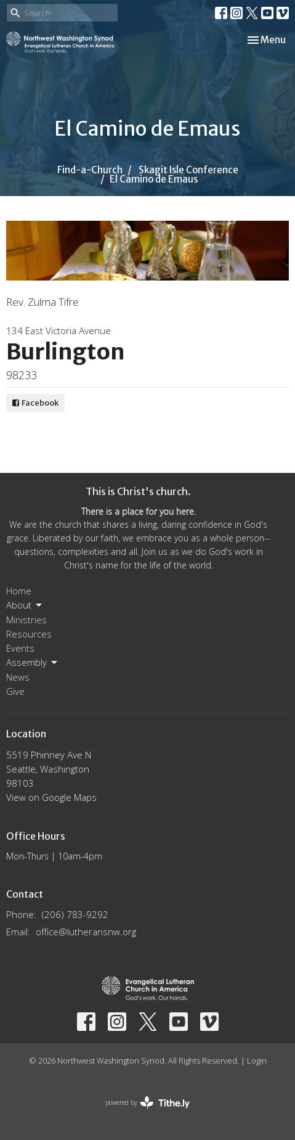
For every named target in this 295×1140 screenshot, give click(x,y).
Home (18, 590)
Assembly (32, 662)
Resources (29, 634)
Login (257, 1060)
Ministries (26, 619)
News (18, 677)
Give (15, 691)
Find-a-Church (90, 170)
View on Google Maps (51, 797)
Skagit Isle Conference (188, 170)
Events (20, 648)
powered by (147, 1103)
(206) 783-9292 (75, 914)
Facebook (35, 403)
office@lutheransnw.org (86, 931)
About (25, 605)
